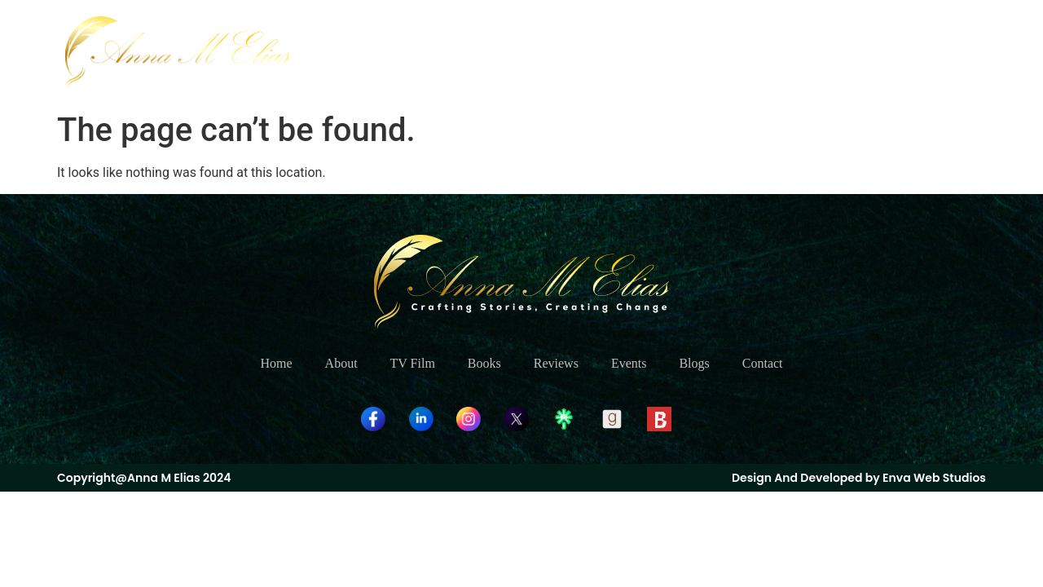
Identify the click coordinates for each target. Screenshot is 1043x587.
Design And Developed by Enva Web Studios (859, 478)
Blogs (873, 52)
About (520, 52)
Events (807, 52)
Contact (941, 52)
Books (663, 52)
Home (455, 52)
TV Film (591, 52)
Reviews (734, 52)
